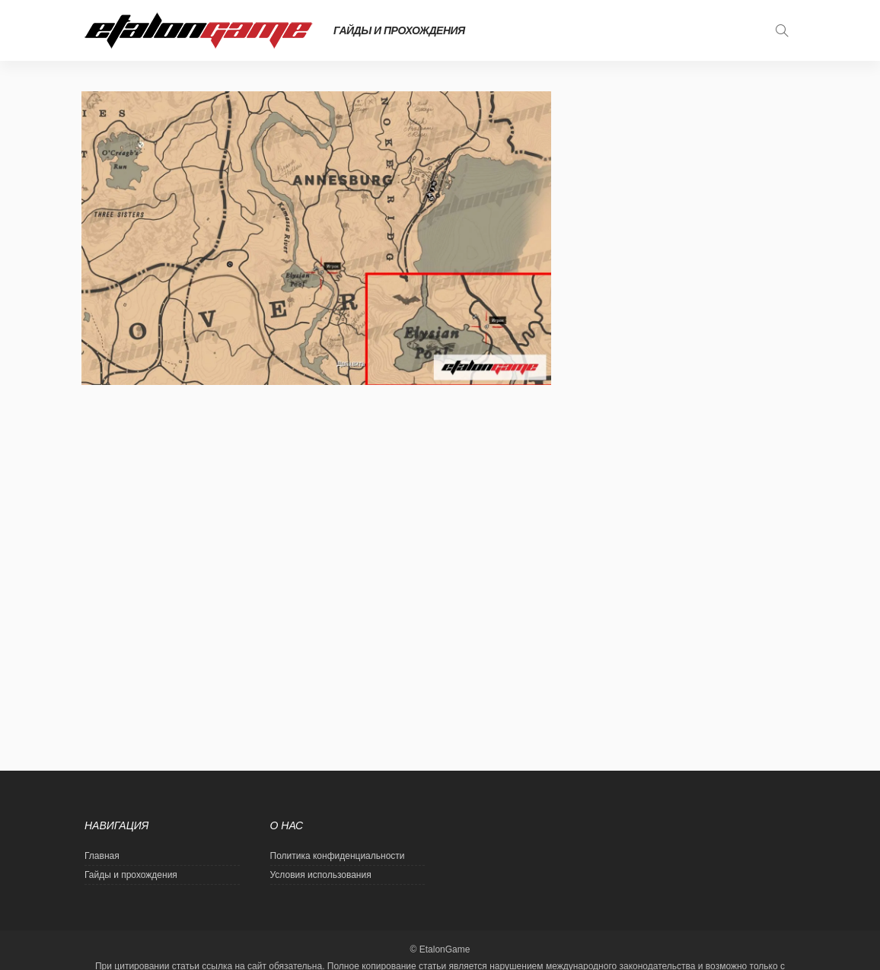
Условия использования (320, 875)
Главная (102, 856)
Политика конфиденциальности (337, 856)
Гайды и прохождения (399, 30)
